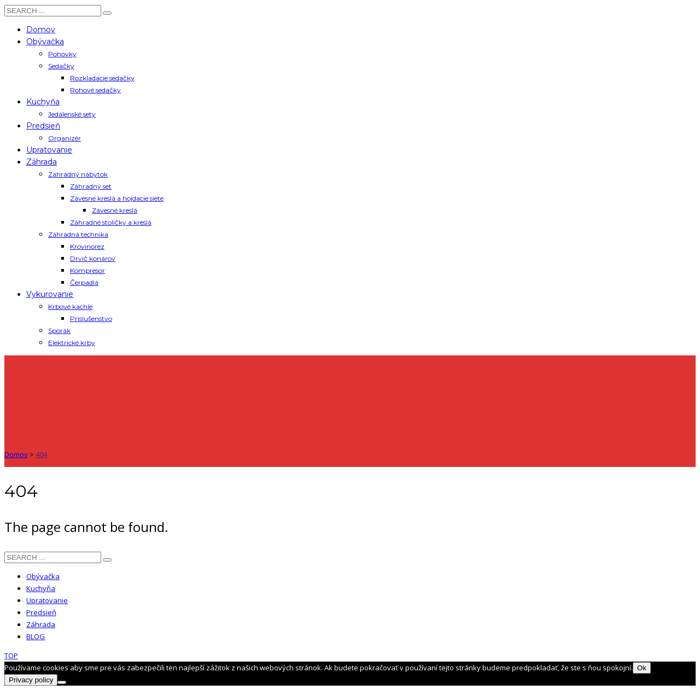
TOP (11, 655)
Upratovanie (47, 600)
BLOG (35, 636)
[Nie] (61, 682)
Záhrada (40, 624)
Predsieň (41, 612)
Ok (641, 668)
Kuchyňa (40, 588)
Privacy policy (31, 680)
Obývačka (43, 576)
